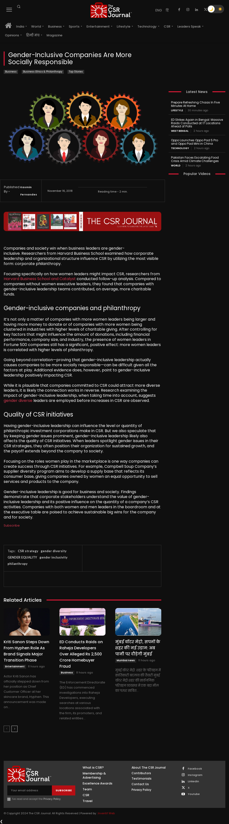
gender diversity (54, 551)
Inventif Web (106, 813)
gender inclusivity (53, 557)
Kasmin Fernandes (28, 190)
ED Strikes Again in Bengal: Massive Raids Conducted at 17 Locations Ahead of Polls (197, 123)
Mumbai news (126, 660)
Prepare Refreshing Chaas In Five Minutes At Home (195, 104)
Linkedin (193, 781)
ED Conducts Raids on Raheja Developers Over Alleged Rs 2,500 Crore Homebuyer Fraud (81, 654)
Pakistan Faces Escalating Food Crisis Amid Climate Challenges (195, 159)
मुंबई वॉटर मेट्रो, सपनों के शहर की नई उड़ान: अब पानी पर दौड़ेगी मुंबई (137, 648)
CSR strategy (28, 551)
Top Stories (75, 72)
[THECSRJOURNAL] (111, 10)
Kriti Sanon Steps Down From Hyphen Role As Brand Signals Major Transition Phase (26, 651)
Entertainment (15, 666)
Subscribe (12, 525)
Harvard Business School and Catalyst (40, 279)
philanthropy (18, 564)
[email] (29, 790)
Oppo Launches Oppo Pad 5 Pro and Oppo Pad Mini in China (194, 142)
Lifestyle (177, 110)
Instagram (195, 775)
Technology (180, 148)
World (176, 165)
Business (11, 72)
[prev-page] (7, 729)
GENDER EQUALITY (22, 557)
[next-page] (14, 729)
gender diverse (18, 400)
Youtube (194, 794)
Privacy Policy (52, 799)
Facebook (195, 769)
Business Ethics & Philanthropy (43, 72)
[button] (18, 7)
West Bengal (180, 131)
